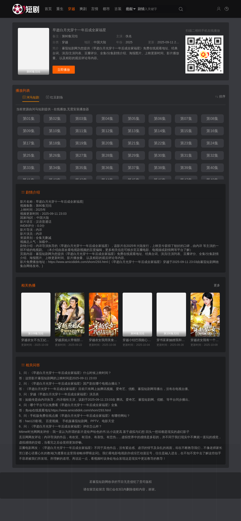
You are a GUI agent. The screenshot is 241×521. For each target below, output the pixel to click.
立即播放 (63, 69)
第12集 (107, 131)
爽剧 (83, 9)
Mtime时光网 (28, 431)
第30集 (160, 155)
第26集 (55, 155)
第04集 (107, 119)
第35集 (81, 168)
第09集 (29, 131)
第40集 (212, 168)
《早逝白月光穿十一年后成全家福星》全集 (87, 405)
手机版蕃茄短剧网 (74, 421)
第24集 (212, 143)
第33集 (29, 168)
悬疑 (129, 9)
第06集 (160, 119)
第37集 (134, 168)
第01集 (29, 119)
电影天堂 (108, 421)
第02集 (55, 119)
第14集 (160, 131)
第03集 (81, 119)
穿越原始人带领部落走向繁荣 (69, 340)
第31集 (186, 155)
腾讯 (119, 399)
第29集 (134, 155)
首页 (48, 9)
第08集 (212, 119)
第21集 (134, 143)
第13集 (134, 131)
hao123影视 (33, 421)
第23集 (186, 143)
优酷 (160, 399)
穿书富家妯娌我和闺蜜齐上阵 (171, 340)
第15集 (186, 131)
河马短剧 (30, 97)
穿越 (71, 9)
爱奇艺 (130, 399)
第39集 (186, 168)
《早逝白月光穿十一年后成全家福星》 (56, 373)
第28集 (107, 155)
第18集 (55, 143)
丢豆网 (23, 437)
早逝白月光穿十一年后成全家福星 (79, 30)
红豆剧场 (54, 97)
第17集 (29, 143)
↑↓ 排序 (220, 96)
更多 (217, 285)
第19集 (81, 143)
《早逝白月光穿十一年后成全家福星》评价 (59, 426)
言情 (94, 9)
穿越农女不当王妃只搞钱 (36, 340)
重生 (59, 9)
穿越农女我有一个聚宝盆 (205, 340)
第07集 (186, 119)
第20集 (107, 143)
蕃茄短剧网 (208, 262)
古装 (118, 9)
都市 (106, 9)
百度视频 (52, 421)
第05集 (134, 119)
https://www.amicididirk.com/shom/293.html (81, 410)
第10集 (55, 131)
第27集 (81, 155)
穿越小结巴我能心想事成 (137, 340)
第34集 (55, 168)
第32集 (212, 155)
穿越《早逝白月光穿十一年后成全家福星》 (59, 394)
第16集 (212, 131)
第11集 (81, 131)
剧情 (141, 9)
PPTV (94, 421)
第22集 (160, 143)
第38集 (160, 168)
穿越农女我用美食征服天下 (103, 340)
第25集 (29, 155)
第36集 (107, 168)
